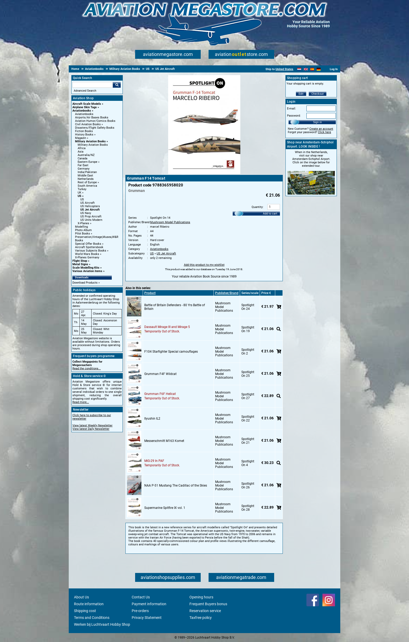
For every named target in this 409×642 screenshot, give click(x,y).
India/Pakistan (87, 172)
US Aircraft (87, 203)
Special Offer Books (88, 244)
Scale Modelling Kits (85, 267)
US (79, 196)
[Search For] (92, 85)
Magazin (80, 138)
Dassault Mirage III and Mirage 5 (167, 327)
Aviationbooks (81, 110)
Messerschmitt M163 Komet (164, 441)
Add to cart (270, 213)
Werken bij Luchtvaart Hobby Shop (102, 624)
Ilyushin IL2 (152, 418)
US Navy (85, 213)
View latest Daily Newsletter (90, 429)
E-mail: (291, 108)
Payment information (149, 604)
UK (79, 192)
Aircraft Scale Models (86, 104)
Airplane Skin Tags (84, 107)
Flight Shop (79, 261)
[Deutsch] (319, 69)
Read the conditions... (86, 368)
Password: (294, 115)
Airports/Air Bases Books (91, 117)
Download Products (85, 282)
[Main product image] (204, 173)
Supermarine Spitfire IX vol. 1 (164, 508)
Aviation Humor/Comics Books (95, 121)
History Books (84, 134)
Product (150, 293)
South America (87, 185)
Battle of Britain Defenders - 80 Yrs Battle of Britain (174, 307)
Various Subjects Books (90, 250)
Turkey (82, 189)
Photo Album (83, 230)
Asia (80, 151)
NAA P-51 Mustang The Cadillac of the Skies (175, 485)
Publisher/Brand (226, 293)
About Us (81, 597)
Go (117, 85)
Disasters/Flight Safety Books (94, 127)
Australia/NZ (86, 155)
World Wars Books (87, 254)
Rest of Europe (87, 182)
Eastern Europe (87, 162)
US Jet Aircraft (90, 209)
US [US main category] (82, 199)
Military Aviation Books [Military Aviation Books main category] (93, 145)
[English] (306, 69)
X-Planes (83, 223)
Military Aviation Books (90, 141)
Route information (89, 604)
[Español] (312, 69)
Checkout (317, 94)
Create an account (321, 129)
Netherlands (86, 179)
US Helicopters (90, 206)
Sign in (317, 122)
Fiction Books (84, 131)
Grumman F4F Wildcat (160, 374)
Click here (324, 132)
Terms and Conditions (91, 617)
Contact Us (141, 597)
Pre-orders (140, 611)
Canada (82, 158)
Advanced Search (85, 90)
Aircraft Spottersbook (89, 247)
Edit (301, 94)
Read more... (80, 402)
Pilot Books (82, 233)
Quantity (257, 207)
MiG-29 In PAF (154, 461)
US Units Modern (91, 220)
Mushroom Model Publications (170, 222)
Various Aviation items (87, 271)
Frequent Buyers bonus (208, 604)
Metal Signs (80, 264)
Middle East (85, 175)
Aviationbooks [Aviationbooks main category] (84, 114)
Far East (83, 165)
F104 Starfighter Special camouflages (171, 351)
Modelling (81, 226)
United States (284, 69)
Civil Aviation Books (88, 124)
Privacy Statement (147, 617)
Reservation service (205, 611)
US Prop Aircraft (91, 216)
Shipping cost (85, 611)
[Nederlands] (299, 69)
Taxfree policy (200, 617)
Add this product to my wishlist (204, 265)
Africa (82, 148)
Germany (83, 168)
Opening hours (201, 597)
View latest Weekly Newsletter (92, 425)
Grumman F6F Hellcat (160, 394)
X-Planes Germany (87, 257)
